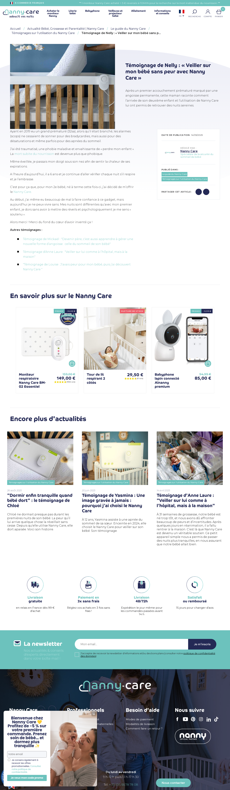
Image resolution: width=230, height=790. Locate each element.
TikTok (217, 721)
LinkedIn (209, 721)
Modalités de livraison (140, 724)
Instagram (202, 721)
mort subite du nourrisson (34, 154)
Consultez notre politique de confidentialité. (26, 769)
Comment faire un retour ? (144, 728)
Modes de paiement (140, 719)
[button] (194, 11)
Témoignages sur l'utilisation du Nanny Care (184, 179)
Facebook (178, 721)
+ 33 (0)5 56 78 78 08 (123, 784)
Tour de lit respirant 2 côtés (96, 378)
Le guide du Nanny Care (174, 174)
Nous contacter (173, 783)
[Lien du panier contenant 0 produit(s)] (219, 11)
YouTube (186, 721)
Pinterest (194, 721)
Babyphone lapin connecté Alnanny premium (167, 380)
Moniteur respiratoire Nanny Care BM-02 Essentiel (32, 380)
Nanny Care (22, 192)
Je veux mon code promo (27, 778)
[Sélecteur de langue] (181, 14)
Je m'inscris (202, 644)
